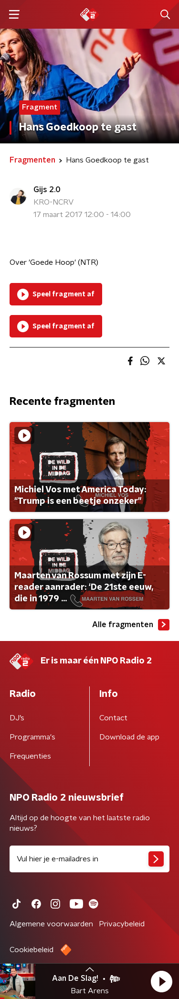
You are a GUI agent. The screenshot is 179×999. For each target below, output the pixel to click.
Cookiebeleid (31, 950)
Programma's (32, 737)
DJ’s (17, 718)
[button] (161, 981)
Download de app (129, 737)
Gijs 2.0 (47, 190)
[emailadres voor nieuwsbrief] (89, 859)
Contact (113, 718)
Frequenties (30, 756)
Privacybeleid (122, 924)
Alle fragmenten (130, 624)
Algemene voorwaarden (51, 924)
